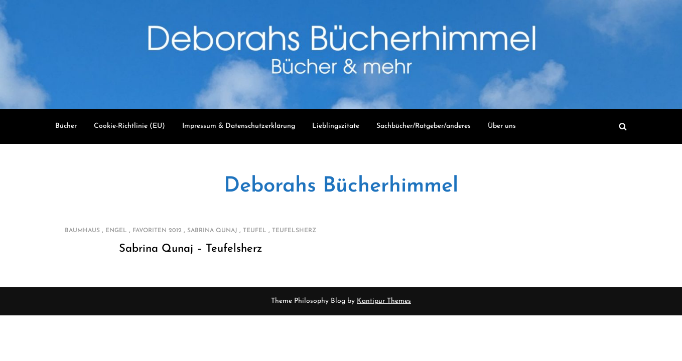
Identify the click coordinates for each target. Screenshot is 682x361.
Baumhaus (82, 231)
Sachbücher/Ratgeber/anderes (423, 126)
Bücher (66, 126)
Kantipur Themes (384, 301)
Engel (116, 231)
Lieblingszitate (335, 126)
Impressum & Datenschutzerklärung (238, 126)
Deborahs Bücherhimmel (341, 186)
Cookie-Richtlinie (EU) (129, 126)
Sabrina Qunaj (212, 231)
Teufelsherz (294, 231)
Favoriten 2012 (157, 231)
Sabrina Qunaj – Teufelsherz (190, 249)
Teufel (254, 231)
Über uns (502, 126)
